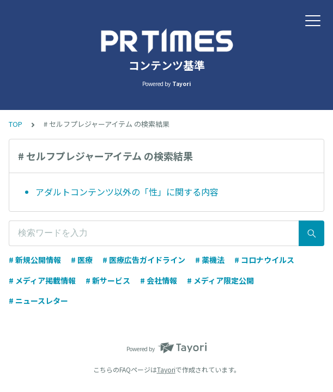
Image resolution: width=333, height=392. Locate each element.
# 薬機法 (210, 259)
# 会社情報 (158, 280)
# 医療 (82, 259)
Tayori (166, 369)
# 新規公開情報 (35, 259)
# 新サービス (108, 280)
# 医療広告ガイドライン (143, 259)
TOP (15, 124)
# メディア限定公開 (220, 280)
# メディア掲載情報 (42, 280)
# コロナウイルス (264, 259)
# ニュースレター (38, 300)
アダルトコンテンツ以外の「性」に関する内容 (127, 191)
